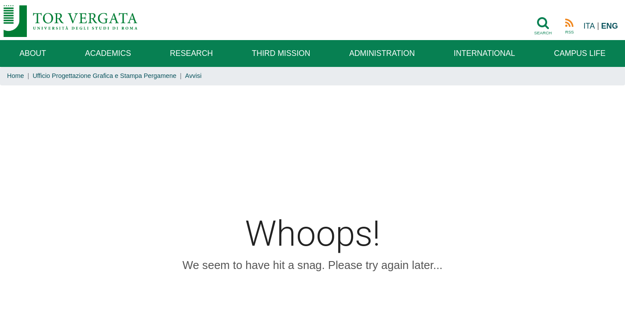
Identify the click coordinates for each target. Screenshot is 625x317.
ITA (589, 26)
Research (191, 53)
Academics (108, 53)
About (32, 53)
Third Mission (281, 53)
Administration (382, 53)
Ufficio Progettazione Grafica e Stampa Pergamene (104, 75)
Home (15, 75)
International (484, 53)
